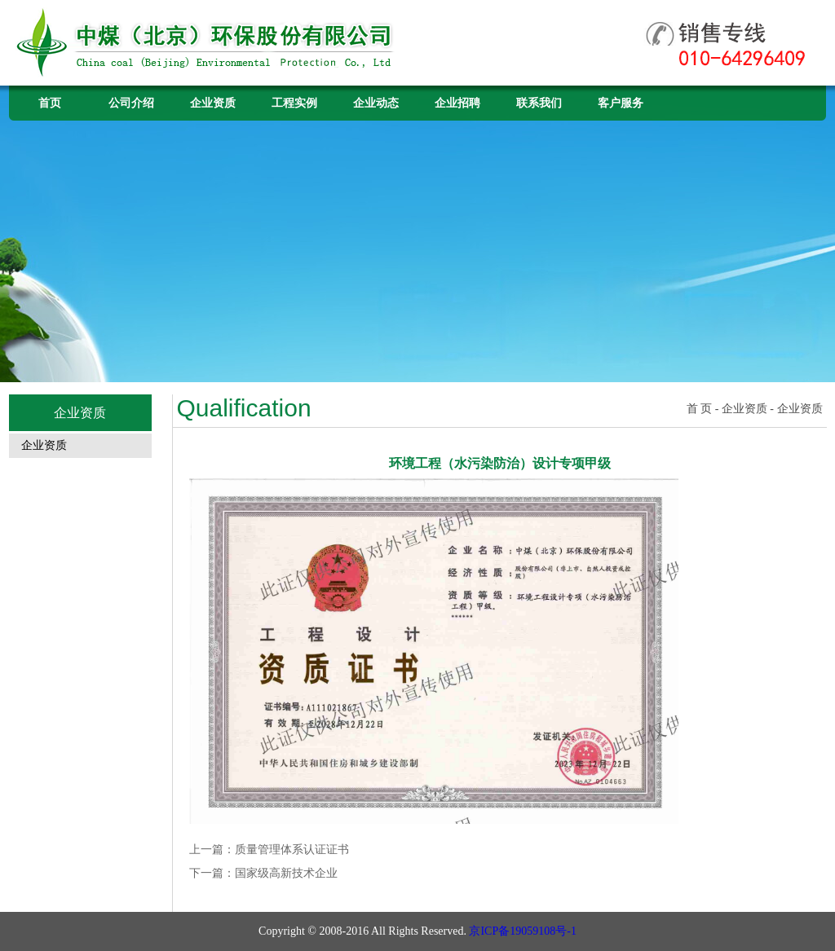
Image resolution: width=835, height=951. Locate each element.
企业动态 (376, 103)
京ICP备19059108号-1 (522, 931)
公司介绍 (131, 103)
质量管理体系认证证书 (292, 849)
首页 (49, 103)
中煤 (207, 43)
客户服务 (620, 103)
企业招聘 (457, 103)
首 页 (700, 409)
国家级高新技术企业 (286, 873)
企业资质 (213, 103)
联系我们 (539, 103)
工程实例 (294, 103)
